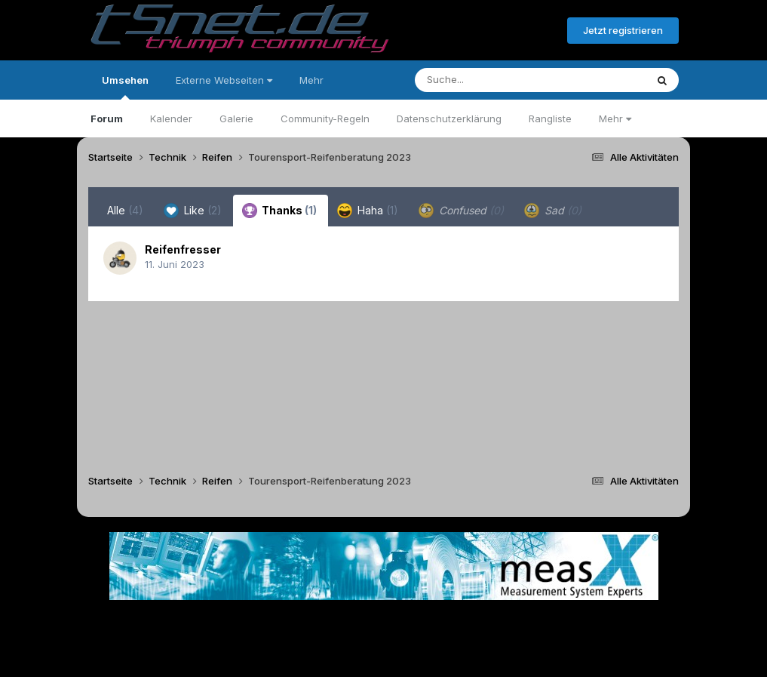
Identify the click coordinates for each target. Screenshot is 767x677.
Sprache (239, 623)
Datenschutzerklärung (449, 118)
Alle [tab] (125, 210)
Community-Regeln (325, 118)
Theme (301, 623)
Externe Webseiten (224, 80)
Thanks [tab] (279, 210)
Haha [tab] (367, 210)
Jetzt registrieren (623, 30)
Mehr (615, 118)
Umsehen (125, 87)
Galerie (236, 118)
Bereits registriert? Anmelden (474, 31)
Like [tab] (193, 210)
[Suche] (499, 80)
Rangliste (550, 118)
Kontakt (480, 623)
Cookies (533, 623)
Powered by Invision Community (384, 654)
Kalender (171, 118)
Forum (107, 118)
